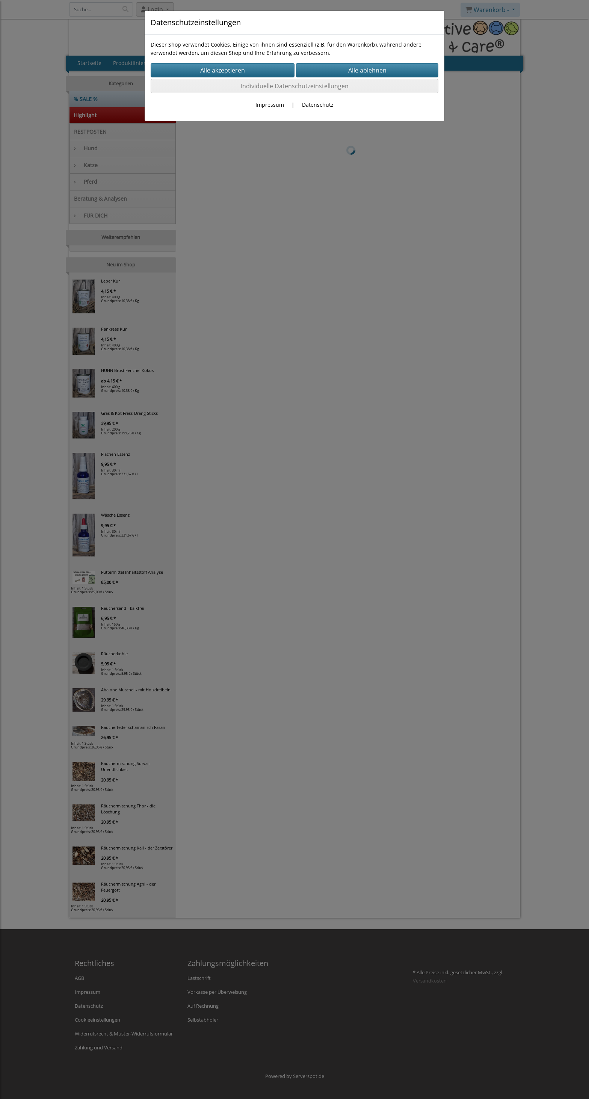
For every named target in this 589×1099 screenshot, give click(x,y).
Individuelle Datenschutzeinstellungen (295, 86)
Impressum (269, 104)
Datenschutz (318, 104)
